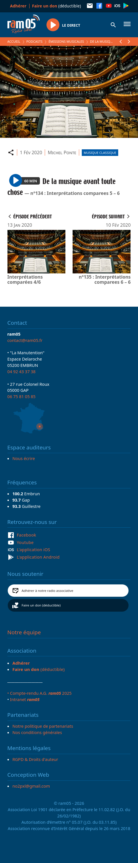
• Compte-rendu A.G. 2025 (39, 693)
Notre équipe (24, 632)
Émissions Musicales (66, 41)
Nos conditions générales (37, 732)
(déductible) (56, 6)
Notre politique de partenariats (42, 726)
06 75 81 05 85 (21, 396)
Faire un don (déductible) (41, 605)
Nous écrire (23, 458)
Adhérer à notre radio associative (47, 590)
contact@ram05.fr (25, 340)
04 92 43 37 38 (21, 371)
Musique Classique (100, 152)
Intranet (25, 699)
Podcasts (34, 41)
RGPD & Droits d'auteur (35, 759)
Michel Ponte (62, 152)
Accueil (13, 41)
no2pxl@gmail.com (31, 786)
